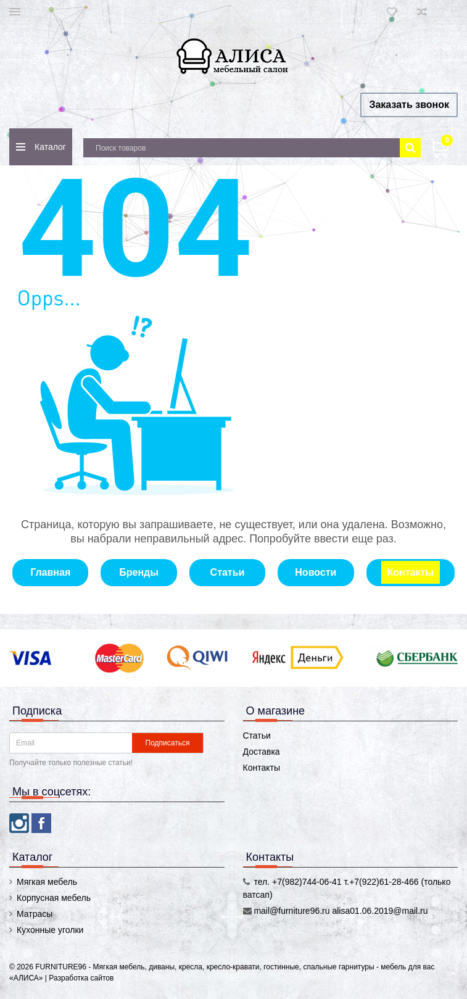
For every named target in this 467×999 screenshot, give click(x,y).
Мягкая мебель (47, 882)
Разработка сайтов (81, 978)
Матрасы (34, 914)
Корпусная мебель (54, 898)
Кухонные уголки (50, 930)
